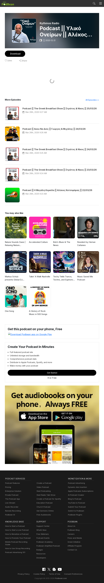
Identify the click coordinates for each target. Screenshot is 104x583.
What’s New (41, 530)
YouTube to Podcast (76, 503)
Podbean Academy (43, 542)
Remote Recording (12, 511)
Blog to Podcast (74, 499)
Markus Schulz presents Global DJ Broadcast (16, 278)
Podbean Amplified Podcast (47, 546)
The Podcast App (12, 499)
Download (15, 53)
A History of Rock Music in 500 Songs (39, 312)
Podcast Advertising (76, 483)
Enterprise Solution (12, 491)
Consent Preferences (72, 574)
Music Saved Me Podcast (84, 278)
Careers (71, 534)
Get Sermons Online (45, 511)
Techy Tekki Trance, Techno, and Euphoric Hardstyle (63, 278)
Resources (40, 554)
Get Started (52, 373)
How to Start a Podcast (14, 526)
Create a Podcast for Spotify (48, 499)
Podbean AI (9, 515)
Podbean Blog (73, 530)
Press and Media (74, 538)
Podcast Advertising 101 (14, 550)
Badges (39, 550)
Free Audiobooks (43, 515)
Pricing (8, 487)
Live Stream (10, 503)
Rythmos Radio (50, 23)
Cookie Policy (40, 574)
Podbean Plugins (75, 515)
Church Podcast (43, 507)
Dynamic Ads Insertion (77, 487)
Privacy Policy (25, 574)
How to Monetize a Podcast (16, 534)
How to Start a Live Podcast (16, 530)
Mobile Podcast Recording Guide (18, 542)
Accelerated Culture (38, 242)
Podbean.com (60, 578)
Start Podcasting (43, 491)
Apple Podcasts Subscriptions (80, 491)
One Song (9, 311)
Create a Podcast (43, 483)
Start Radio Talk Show (45, 495)
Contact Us (72, 550)
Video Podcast (42, 487)
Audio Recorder (11, 507)
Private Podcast (11, 495)
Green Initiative (74, 542)
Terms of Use (54, 574)
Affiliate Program (74, 546)
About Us (71, 526)
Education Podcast (44, 503)
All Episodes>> (93, 100)
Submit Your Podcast (76, 507)
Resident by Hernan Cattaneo (86, 243)
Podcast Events (42, 538)
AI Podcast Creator (75, 495)
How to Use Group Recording (16, 546)
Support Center (42, 526)
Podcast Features (12, 483)
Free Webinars (42, 534)
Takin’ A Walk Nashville (39, 277)
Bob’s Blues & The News (61, 243)
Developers (41, 558)
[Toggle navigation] (100, 3)
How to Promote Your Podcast (17, 538)
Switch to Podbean (75, 511)
